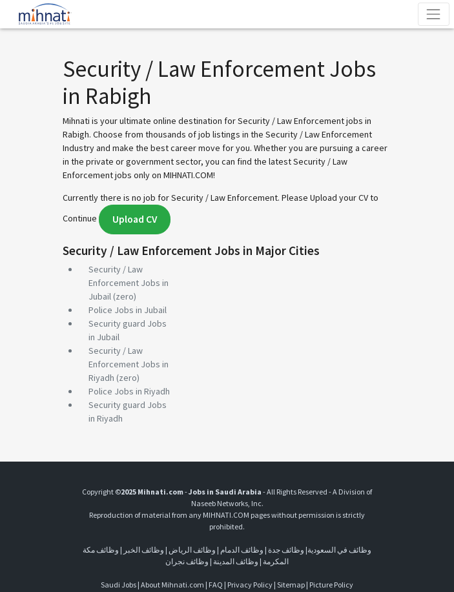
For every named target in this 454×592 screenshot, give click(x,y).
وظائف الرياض (192, 550)
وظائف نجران (187, 561)
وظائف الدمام (241, 550)
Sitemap (291, 584)
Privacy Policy (250, 584)
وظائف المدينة (235, 561)
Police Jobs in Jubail (127, 310)
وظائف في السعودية (339, 550)
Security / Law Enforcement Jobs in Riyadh (128, 364)
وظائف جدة (286, 550)
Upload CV (134, 219)
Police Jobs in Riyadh (129, 391)
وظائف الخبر (143, 550)
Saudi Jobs (118, 584)
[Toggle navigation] (433, 14)
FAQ (216, 584)
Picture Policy (331, 584)
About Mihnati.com (173, 584)
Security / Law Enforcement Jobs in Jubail (128, 282)
